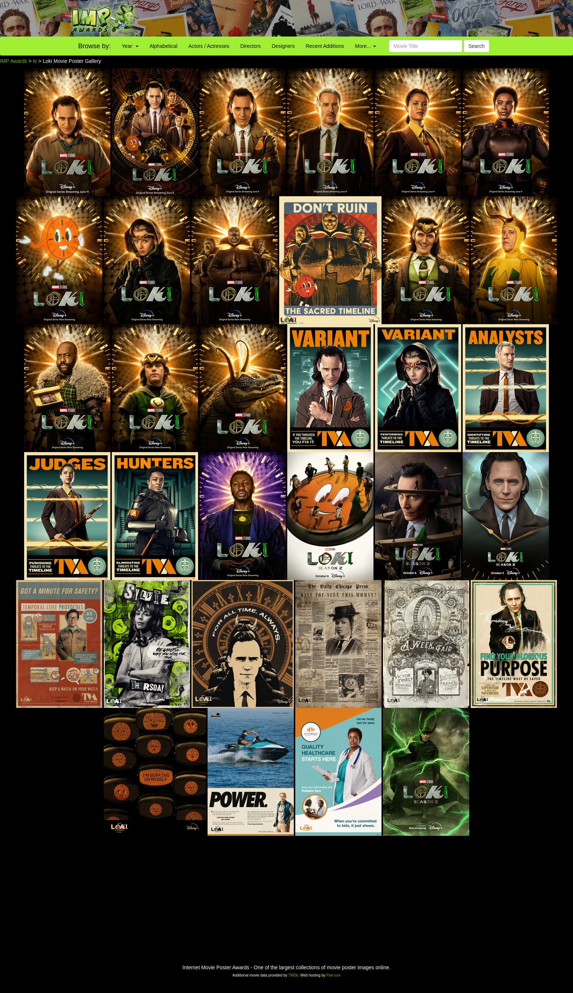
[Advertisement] (358, 18)
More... (365, 46)
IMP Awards (13, 61)
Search (476, 46)
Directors (250, 46)
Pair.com (333, 975)
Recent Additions (325, 46)
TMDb (293, 975)
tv (35, 61)
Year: (130, 46)
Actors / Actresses (208, 46)
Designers (283, 46)
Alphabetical (163, 46)
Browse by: (94, 46)
